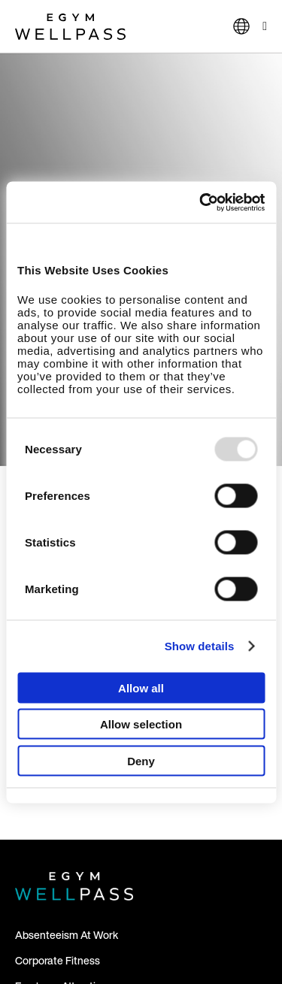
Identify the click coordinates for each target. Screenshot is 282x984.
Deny (141, 760)
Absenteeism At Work (66, 935)
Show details (200, 646)
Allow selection (141, 724)
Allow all (141, 687)
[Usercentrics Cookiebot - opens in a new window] (201, 202)
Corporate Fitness (57, 960)
